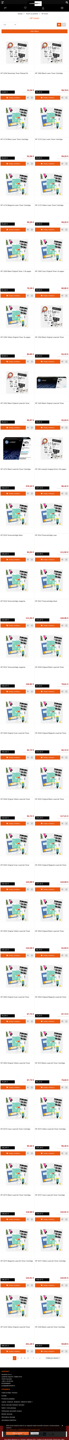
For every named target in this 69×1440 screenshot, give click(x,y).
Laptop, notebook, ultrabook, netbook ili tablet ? (17, 1402)
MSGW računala (7, 1414)
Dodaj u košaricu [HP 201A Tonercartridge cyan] (47, 559)
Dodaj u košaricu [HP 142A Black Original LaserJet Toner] (47, 427)
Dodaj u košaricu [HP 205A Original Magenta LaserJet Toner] (47, 1021)
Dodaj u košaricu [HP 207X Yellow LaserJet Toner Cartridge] (47, 1285)
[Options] (34, 1433)
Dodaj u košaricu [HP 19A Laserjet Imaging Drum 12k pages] (47, 493)
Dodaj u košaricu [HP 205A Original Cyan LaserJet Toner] (13, 1021)
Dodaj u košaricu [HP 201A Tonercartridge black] (13, 559)
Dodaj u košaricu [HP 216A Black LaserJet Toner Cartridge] (47, 1351)
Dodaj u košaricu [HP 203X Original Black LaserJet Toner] (47, 823)
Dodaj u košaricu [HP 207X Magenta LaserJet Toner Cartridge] (13, 1285)
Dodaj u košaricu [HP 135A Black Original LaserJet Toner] (47, 361)
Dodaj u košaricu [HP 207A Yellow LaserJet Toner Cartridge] (47, 1153)
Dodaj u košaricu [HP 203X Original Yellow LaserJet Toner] (13, 955)
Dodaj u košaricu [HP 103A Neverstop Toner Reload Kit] (13, 97)
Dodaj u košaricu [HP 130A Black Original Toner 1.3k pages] (13, 295)
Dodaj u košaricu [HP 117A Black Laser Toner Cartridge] (13, 164)
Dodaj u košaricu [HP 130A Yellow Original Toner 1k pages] (13, 361)
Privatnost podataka (8, 1399)
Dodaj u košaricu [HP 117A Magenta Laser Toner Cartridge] (13, 229)
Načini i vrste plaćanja (9, 1408)
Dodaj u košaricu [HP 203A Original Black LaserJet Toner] (47, 691)
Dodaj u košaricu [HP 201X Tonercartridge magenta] (13, 691)
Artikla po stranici (52, 1358)
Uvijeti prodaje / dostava (9, 1393)
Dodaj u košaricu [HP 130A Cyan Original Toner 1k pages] (47, 295)
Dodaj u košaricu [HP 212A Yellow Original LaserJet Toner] (13, 1351)
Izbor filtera (34, 31)
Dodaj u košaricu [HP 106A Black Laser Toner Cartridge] (47, 97)
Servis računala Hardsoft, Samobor (13, 1405)
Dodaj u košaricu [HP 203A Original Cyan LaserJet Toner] (13, 757)
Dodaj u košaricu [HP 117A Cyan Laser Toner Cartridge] (47, 164)
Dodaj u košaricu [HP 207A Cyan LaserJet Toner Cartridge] (13, 1153)
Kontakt (4, 1396)
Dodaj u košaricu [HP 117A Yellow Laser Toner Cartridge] (47, 229)
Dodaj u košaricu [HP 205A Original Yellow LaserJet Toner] (13, 1087)
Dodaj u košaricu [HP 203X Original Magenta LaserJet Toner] (47, 889)
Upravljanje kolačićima (9, 1420)
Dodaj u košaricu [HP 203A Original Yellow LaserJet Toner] (13, 823)
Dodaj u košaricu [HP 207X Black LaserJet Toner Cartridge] (13, 1219)
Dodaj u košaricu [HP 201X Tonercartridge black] (47, 625)
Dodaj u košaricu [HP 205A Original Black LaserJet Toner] (47, 955)
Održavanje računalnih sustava (12, 1411)
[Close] (17, 1433)
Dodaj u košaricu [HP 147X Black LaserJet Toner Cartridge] (13, 493)
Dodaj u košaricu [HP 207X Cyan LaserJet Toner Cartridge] (47, 1219)
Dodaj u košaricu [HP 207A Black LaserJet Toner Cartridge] (47, 1087)
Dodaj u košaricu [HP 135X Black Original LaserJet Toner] (13, 427)
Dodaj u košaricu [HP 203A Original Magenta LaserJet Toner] (47, 757)
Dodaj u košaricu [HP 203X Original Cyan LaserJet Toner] (13, 889)
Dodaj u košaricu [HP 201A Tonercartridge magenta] (13, 625)
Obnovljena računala (8, 1417)
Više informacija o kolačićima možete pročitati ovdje (23, 1430)
